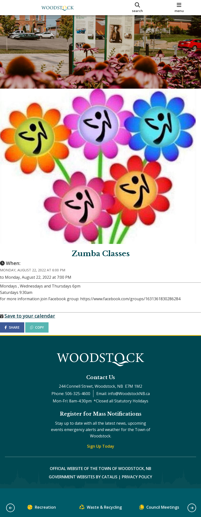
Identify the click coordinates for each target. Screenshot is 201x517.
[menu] (179, 7)
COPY (42, 332)
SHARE (17, 332)
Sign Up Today (100, 456)
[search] (137, 7)
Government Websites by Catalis (83, 486)
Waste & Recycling (100, 508)
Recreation (41, 508)
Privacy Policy (137, 486)
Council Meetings (159, 508)
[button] (10, 508)
